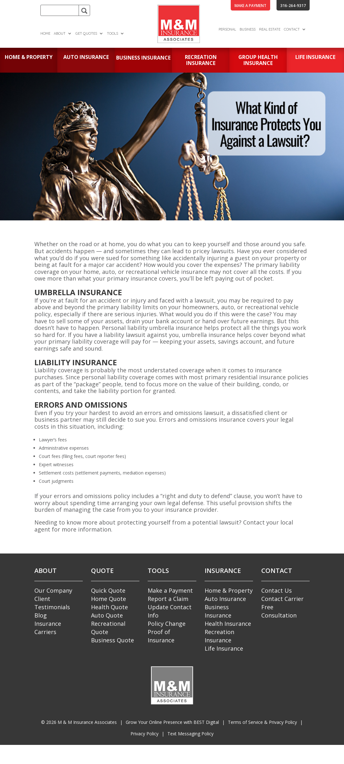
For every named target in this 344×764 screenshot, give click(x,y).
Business (248, 29)
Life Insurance (224, 648)
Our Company (53, 590)
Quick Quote (108, 590)
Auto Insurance (225, 599)
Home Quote (108, 599)
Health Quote (109, 607)
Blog (40, 615)
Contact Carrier (282, 599)
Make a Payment (170, 590)
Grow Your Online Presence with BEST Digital (172, 722)
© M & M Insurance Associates (79, 722)
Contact (292, 29)
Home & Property (229, 590)
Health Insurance (228, 623)
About (60, 33)
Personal (227, 29)
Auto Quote (107, 615)
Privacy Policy (144, 734)
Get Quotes (86, 33)
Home (45, 33)
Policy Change (167, 623)
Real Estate (269, 29)
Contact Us (276, 590)
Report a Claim (168, 599)
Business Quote (112, 640)
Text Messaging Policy (190, 734)
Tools (112, 33)
